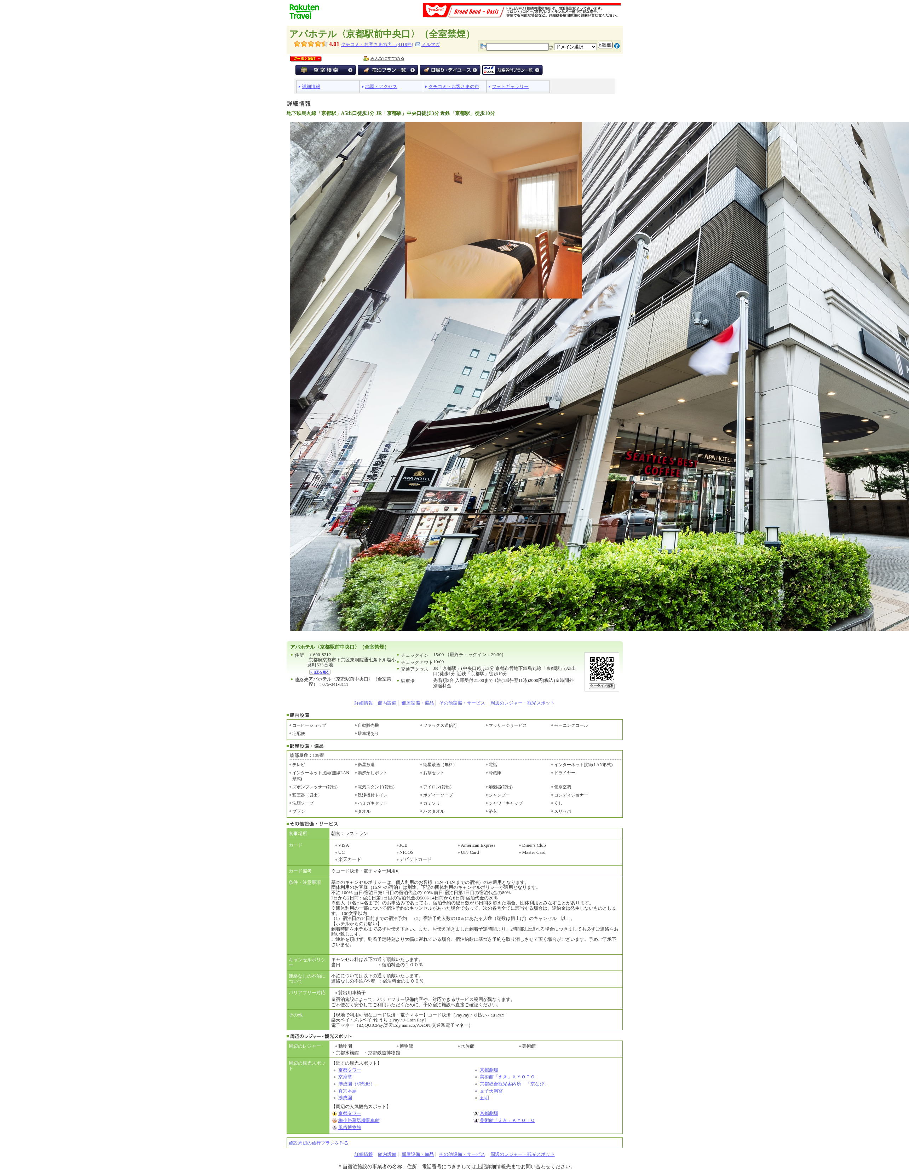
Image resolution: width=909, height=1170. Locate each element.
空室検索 (325, 70)
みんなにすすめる (387, 58)
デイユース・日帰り (450, 70)
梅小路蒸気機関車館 (359, 1120)
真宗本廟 (347, 1091)
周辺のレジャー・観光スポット (522, 703)
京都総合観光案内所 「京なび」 (514, 1084)
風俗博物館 (349, 1127)
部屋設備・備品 (418, 703)
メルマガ (430, 44)
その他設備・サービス (462, 703)
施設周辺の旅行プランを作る (319, 1143)
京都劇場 (489, 1070)
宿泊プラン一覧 (388, 70)
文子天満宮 (491, 1091)
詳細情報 (364, 703)
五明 (484, 1097)
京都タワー (349, 1070)
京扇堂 (345, 1076)
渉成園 (345, 1097)
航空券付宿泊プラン (512, 70)
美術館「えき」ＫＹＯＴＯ (507, 1076)
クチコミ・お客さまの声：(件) (377, 44)
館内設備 (387, 703)
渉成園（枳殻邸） (356, 1084)
